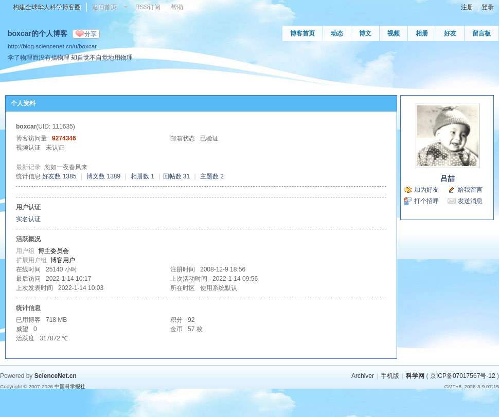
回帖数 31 (176, 176)
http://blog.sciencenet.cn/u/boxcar (52, 46)
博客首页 (302, 33)
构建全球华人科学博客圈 (47, 7)
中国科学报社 (70, 386)
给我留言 (470, 189)
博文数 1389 (103, 176)
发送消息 (470, 201)
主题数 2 (212, 176)
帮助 (177, 7)
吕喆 (447, 178)
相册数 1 (142, 176)
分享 (90, 34)
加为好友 (426, 189)
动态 (337, 33)
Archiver (362, 375)
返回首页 (104, 7)
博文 (365, 33)
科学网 (415, 375)
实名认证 (28, 219)
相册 (422, 33)
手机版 (390, 375)
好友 (450, 33)
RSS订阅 (148, 7)
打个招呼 (426, 201)
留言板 (481, 33)
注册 (467, 7)
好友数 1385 (59, 176)
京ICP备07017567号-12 (462, 375)
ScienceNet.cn (55, 375)
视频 (393, 33)
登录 (488, 7)
